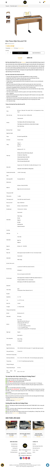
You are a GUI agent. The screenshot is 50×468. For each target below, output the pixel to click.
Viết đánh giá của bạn (10, 43)
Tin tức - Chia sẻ (35, 450)
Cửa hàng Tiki (15, 448)
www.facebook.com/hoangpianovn (17, 398)
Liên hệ (34, 452)
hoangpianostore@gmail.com (26, 455)
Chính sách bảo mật (36, 448)
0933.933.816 (17, 400)
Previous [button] (6, 429)
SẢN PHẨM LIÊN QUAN (13, 418)
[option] (25, 13)
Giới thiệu (34, 444)
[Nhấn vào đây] (16, 413)
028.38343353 (23, 453)
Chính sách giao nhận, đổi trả (38, 446)
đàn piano (23, 62)
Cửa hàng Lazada (14, 446)
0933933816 (29, 453)
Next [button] (43, 429)
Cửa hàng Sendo (14, 450)
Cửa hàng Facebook (13, 452)
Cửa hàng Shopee (14, 444)
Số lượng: (7, 50)
